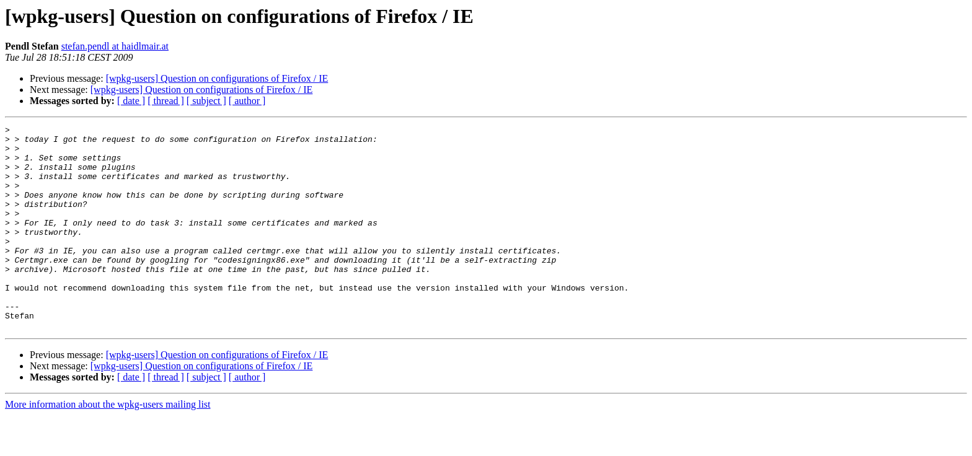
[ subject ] (206, 100)
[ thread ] (166, 100)
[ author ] (247, 100)
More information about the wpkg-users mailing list (108, 445)
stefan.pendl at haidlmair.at (115, 46)
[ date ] (131, 100)
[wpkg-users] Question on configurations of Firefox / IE (217, 78)
